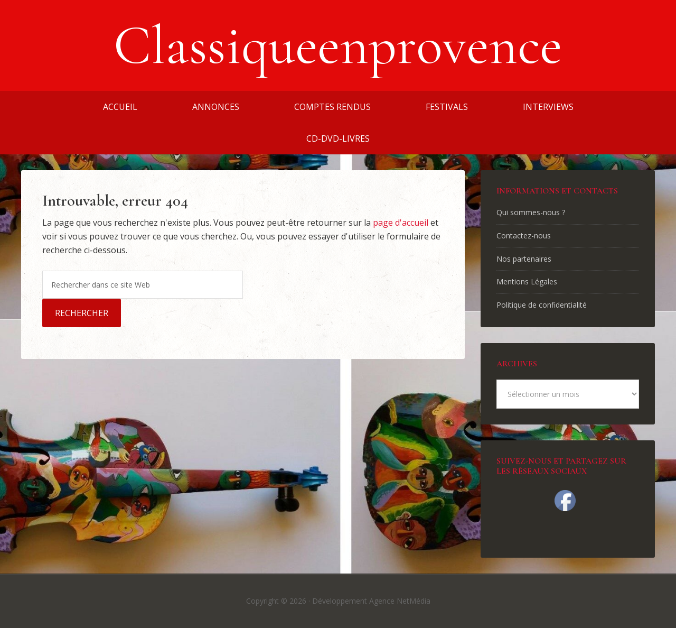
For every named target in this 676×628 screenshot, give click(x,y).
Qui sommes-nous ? (530, 212)
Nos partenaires (523, 259)
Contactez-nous (523, 235)
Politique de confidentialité (541, 305)
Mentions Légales (526, 281)
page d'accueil (400, 222)
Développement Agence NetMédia (371, 601)
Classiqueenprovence (338, 45)
